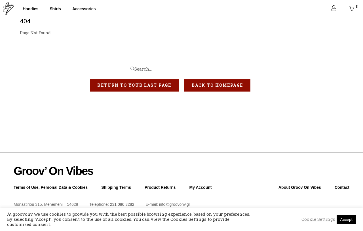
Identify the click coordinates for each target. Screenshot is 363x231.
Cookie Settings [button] (318, 219)
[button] (134, 85)
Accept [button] (346, 219)
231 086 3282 (122, 204)
